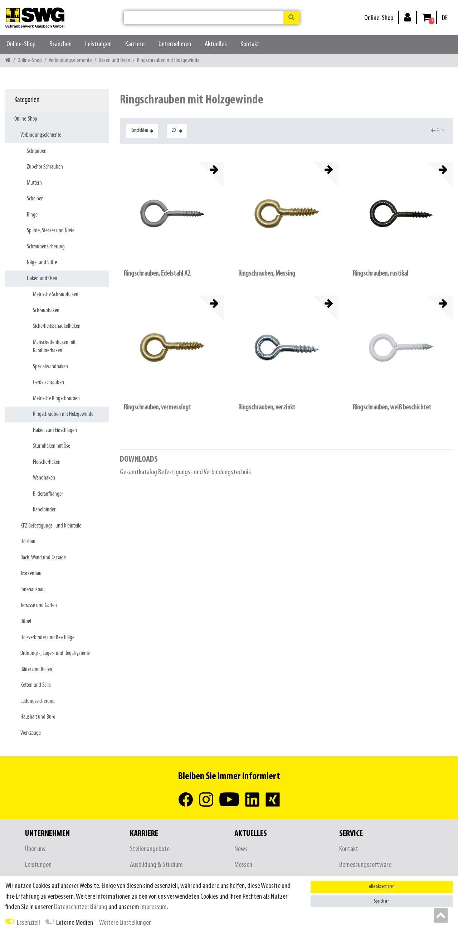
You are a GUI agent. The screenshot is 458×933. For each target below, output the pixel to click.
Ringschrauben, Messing (266, 273)
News (241, 849)
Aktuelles (216, 44)
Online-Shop (378, 18)
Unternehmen (175, 44)
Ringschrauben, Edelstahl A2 (157, 273)
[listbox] (172, 214)
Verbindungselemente (70, 60)
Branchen (60, 44)
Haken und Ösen (114, 60)
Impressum (153, 907)
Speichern (382, 901)
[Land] (445, 18)
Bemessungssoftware (365, 865)
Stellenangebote (150, 849)
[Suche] (291, 17)
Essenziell (28, 923)
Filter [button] (438, 130)
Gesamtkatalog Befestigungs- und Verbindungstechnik (185, 472)
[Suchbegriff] (203, 17)
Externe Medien (74, 923)
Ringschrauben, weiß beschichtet (392, 407)
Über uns (35, 849)
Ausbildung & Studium (156, 865)
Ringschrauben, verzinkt (266, 407)
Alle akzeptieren (382, 886)
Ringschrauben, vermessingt (157, 407)
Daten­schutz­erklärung (80, 907)
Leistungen (98, 44)
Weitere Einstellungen (125, 923)
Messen (243, 865)
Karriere (135, 44)
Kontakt (249, 44)
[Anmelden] (407, 17)
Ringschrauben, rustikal (380, 273)
